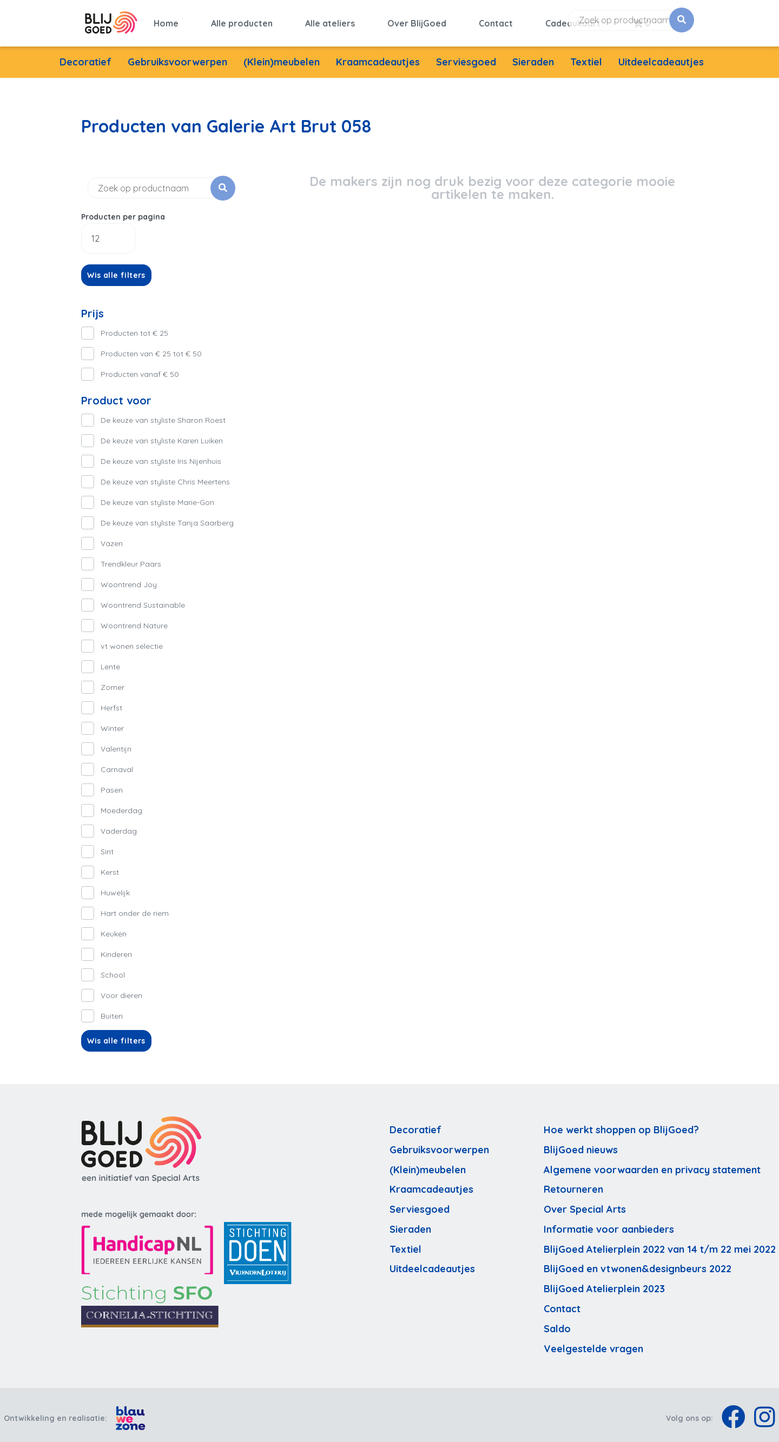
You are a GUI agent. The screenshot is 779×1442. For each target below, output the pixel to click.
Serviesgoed (466, 55)
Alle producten (242, 20)
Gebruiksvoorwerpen (177, 55)
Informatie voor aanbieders (609, 1223)
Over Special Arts (585, 1203)
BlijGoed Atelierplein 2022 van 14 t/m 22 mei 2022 (660, 1243)
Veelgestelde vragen (593, 1342)
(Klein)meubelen (281, 55)
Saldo (557, 1322)
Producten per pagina (123, 210)
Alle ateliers (330, 20)
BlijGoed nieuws (581, 1143)
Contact (496, 20)
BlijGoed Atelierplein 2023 (604, 1283)
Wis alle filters (116, 269)
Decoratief (85, 55)
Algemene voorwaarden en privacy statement (652, 1163)
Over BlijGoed (416, 20)
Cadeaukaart (572, 20)
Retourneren (573, 1183)
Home (166, 20)
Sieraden (533, 55)
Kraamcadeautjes (378, 55)
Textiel (586, 55)
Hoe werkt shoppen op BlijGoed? (621, 1123)
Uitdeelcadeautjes (661, 55)
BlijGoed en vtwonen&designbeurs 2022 (637, 1263)
